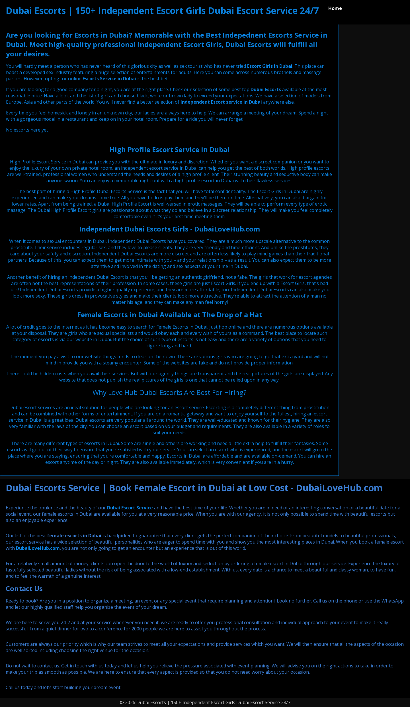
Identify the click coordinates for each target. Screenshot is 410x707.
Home (335, 8)
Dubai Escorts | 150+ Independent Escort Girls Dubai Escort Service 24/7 (162, 10)
